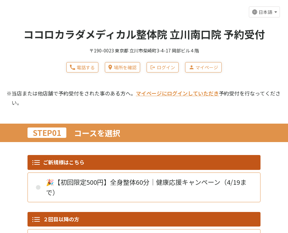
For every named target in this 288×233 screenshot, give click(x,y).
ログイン (162, 67)
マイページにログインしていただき (177, 93)
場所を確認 (122, 67)
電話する (82, 67)
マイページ (203, 67)
